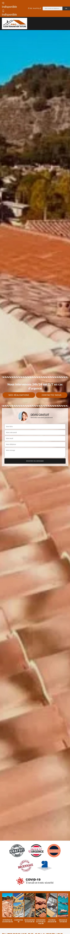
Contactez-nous (52, 395)
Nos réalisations (19, 395)
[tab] (35, 467)
